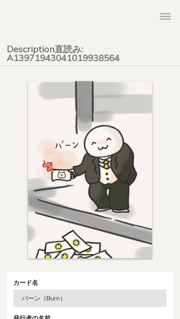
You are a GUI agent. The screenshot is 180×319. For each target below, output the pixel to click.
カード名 (25, 283)
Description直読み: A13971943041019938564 (63, 51)
